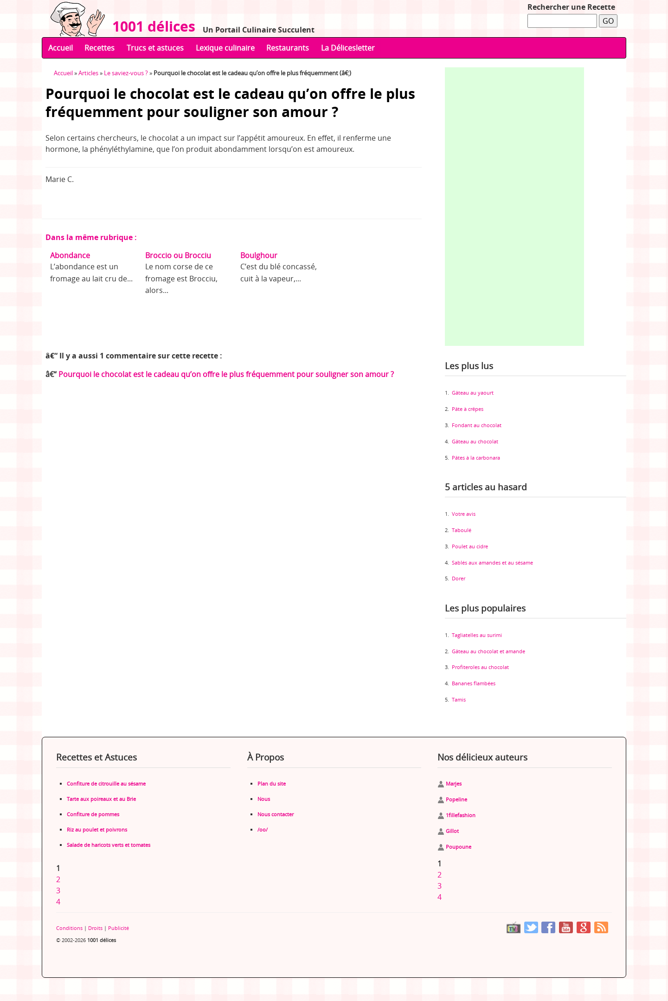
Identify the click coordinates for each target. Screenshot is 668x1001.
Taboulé (461, 529)
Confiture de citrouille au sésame (106, 783)
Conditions (69, 927)
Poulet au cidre (470, 546)
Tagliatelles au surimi (477, 634)
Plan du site (271, 783)
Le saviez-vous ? (126, 73)
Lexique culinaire (225, 48)
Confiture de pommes (93, 814)
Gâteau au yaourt (473, 392)
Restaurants (287, 48)
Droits (95, 927)
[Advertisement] (514, 206)
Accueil (60, 48)
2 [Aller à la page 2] (58, 879)
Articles (88, 73)
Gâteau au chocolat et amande (488, 651)
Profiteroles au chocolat (480, 666)
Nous (263, 798)
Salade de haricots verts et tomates (108, 844)
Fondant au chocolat (476, 425)
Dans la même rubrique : (91, 237)
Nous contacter (275, 814)
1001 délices (150, 26)
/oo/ (262, 829)
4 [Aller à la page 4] (58, 902)
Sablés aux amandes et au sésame (492, 562)
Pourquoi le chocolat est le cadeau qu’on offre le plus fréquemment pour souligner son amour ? (226, 374)
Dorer (458, 578)
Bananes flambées (473, 683)
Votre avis (463, 513)
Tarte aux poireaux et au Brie (101, 798)
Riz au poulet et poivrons (97, 829)
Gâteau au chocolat (475, 441)
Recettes (99, 48)
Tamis (459, 699)
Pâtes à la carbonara (476, 457)
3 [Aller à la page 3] (58, 890)
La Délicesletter (348, 48)
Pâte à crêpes (467, 408)
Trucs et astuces (155, 48)
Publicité (118, 927)
